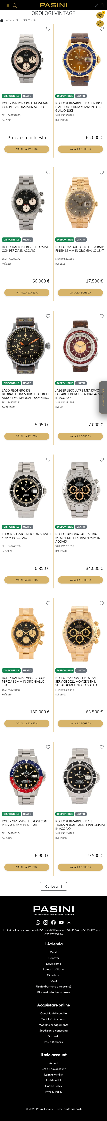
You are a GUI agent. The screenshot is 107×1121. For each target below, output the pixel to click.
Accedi (53, 1063)
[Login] (97, 5)
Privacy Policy (53, 1091)
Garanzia (53, 1036)
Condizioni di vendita (53, 1013)
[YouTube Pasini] (61, 922)
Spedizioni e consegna (53, 1030)
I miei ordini (53, 1080)
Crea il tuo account (54, 1069)
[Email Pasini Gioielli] (69, 922)
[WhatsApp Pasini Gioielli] (38, 922)
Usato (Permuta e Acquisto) (53, 986)
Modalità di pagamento (53, 1025)
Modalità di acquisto (53, 1019)
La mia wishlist (53, 1074)
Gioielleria (53, 975)
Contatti (53, 958)
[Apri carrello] (102, 5)
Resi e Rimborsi (53, 1042)
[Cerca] (15, 5)
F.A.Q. (54, 981)
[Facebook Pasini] (53, 922)
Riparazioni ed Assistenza (53, 992)
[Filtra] (100, 15)
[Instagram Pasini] (45, 922)
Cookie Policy (53, 1086)
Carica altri (53, 886)
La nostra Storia (53, 969)
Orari (53, 952)
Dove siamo (53, 963)
